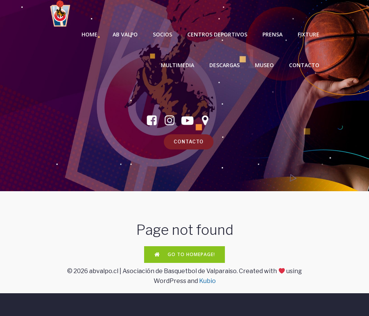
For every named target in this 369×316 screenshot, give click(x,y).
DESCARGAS (224, 65)
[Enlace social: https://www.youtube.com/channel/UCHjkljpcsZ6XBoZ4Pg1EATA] (183, 121)
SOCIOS (162, 34)
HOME (89, 34)
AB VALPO (125, 34)
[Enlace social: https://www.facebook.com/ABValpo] (147, 121)
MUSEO (264, 65)
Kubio (207, 281)
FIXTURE (308, 34)
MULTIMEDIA (177, 65)
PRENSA (272, 34)
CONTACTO (304, 65)
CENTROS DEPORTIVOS (217, 34)
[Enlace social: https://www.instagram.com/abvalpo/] (165, 121)
